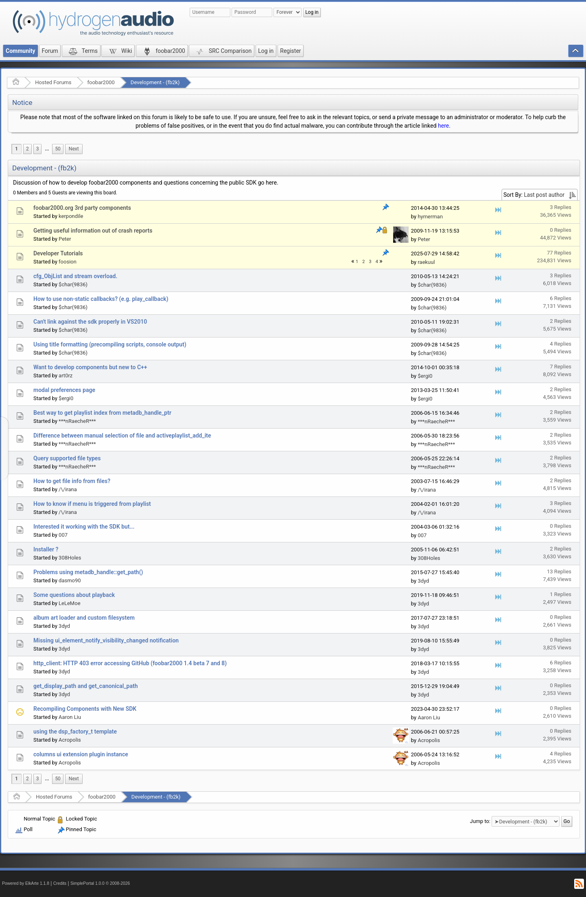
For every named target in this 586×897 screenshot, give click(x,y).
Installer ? (45, 549)
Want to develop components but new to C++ (90, 367)
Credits (60, 883)
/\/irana (68, 489)
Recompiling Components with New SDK (84, 708)
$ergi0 (425, 376)
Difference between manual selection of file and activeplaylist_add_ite (122, 435)
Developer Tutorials (58, 253)
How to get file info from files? (71, 481)
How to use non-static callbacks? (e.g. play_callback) (100, 299)
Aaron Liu (70, 717)
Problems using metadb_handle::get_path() (88, 572)
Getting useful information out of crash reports (92, 230)
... (47, 149)
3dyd (423, 581)
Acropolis (70, 740)
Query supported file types (67, 458)
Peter (65, 239)
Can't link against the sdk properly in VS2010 (90, 321)
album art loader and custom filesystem (84, 617)
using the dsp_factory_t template (75, 731)
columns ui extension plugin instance (80, 754)
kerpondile (71, 216)
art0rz (65, 375)
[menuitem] (46, 149)
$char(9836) (73, 284)
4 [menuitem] (377, 261)
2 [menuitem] (27, 149)
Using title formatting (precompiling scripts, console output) (109, 344)
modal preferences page (64, 390)
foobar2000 (101, 82)
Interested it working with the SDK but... (84, 526)
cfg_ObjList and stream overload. (75, 276)
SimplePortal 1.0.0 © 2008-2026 (100, 883)
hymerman (430, 216)
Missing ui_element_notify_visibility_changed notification (106, 640)
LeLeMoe (69, 603)
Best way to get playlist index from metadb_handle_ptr (102, 412)
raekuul (426, 262)
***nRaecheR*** (77, 421)
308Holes (70, 558)
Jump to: (480, 821)
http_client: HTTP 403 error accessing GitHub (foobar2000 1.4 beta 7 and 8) (130, 663)
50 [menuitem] (57, 149)
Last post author (544, 195)
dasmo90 (70, 580)
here (443, 125)
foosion (68, 262)
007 (63, 535)
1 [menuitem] (16, 149)
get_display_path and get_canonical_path (85, 686)
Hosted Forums (53, 82)
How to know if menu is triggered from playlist (92, 504)
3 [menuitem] (37, 149)
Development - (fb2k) (155, 82)
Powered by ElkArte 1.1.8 (25, 883)
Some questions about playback (74, 595)
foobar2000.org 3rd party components (82, 208)
